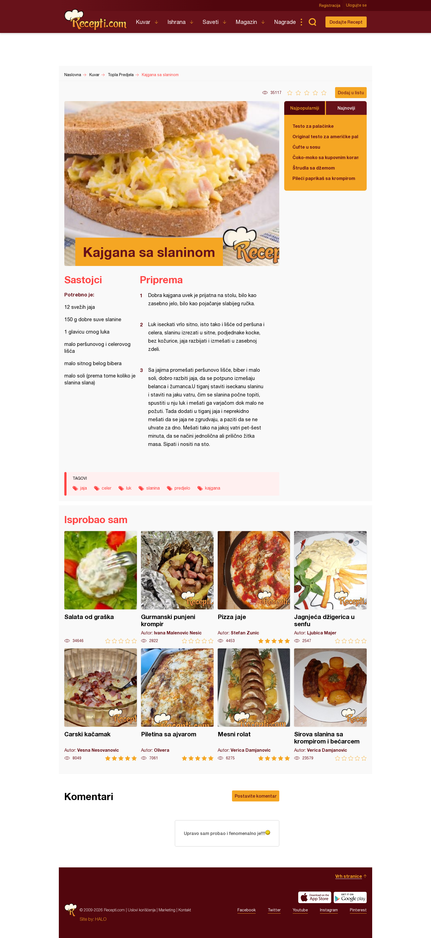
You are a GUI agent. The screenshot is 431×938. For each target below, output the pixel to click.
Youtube (300, 910)
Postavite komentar (256, 795)
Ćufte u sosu (306, 146)
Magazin (246, 22)
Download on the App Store (314, 897)
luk (128, 487)
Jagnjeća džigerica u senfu (330, 587)
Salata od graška (100, 587)
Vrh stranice (348, 876)
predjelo (182, 487)
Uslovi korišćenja (142, 910)
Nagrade (285, 22)
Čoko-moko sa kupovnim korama (325, 157)
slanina (153, 487)
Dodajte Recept (346, 21)
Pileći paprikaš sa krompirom (323, 178)
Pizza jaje (254, 587)
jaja (83, 487)
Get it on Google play (350, 897)
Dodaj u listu (351, 92)
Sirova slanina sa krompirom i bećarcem (330, 704)
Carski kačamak (100, 704)
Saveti (211, 22)
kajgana (212, 487)
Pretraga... (312, 22)
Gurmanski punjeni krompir (177, 587)
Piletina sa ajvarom (177, 704)
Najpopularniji (304, 107)
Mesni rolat (254, 704)
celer (106, 487)
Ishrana (176, 22)
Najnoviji (346, 107)
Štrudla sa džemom (313, 167)
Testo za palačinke (313, 126)
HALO (100, 919)
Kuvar (143, 22)
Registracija (329, 5)
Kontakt (184, 910)
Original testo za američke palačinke (325, 136)
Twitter (274, 910)
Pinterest (358, 910)
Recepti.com (96, 19)
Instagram (329, 910)
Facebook (246, 910)
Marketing (167, 910)
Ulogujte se (356, 5)
